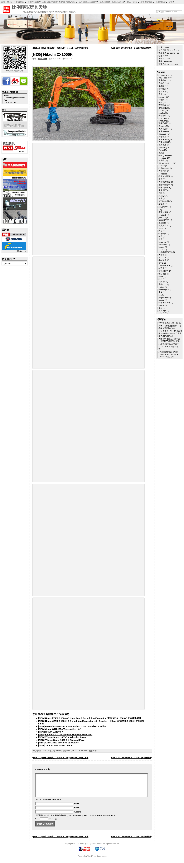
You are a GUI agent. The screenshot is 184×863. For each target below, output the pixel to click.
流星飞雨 (162, 311)
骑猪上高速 (163, 187)
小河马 (161, 91)
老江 (160, 239)
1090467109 (10, 101)
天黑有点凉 (163, 129)
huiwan (162, 247)
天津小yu (162, 80)
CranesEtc (163, 75)
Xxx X (161, 228)
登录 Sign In (164, 47)
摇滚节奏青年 (164, 185)
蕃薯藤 (161, 86)
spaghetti (162, 215)
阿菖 (160, 231)
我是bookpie (164, 168)
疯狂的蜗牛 (163, 207)
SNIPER (162, 148)
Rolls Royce (164, 139)
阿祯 (160, 102)
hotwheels (163, 244)
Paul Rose (42, 59)
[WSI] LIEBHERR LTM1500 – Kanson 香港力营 (168, 354)
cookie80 (162, 158)
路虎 (160, 198)
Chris (161, 263)
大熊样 (161, 255)
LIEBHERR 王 (164, 265)
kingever (162, 121)
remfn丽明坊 (164, 220)
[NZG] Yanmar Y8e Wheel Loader (55, 745)
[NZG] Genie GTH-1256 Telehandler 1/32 (59, 729)
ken (160, 295)
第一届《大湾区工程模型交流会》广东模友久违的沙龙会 (170, 325)
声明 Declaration (165, 61)
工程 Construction (50, 2)
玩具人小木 (163, 225)
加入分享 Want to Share (169, 50)
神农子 (161, 160)
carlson (162, 166)
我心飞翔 (162, 274)
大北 (160, 94)
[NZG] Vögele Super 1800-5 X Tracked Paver (61, 740)
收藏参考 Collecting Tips (169, 53)
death (161, 276)
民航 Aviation (118, 2)
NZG (69, 751)
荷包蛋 (161, 100)
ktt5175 (162, 118)
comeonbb (163, 174)
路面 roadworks (68, 2)
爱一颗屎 (162, 89)
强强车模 (162, 105)
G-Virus (162, 126)
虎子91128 (163, 284)
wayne (161, 305)
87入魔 (161, 268)
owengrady (163, 155)
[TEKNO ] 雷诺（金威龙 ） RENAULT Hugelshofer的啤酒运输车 (60, 48)
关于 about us (164, 58)
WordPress (91, 860)
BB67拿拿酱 (164, 201)
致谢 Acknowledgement (168, 64)
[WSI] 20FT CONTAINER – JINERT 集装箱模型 (131, 48)
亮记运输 (162, 115)
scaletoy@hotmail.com (14, 96)
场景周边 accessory (88, 2)
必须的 (161, 83)
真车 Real (104, 2)
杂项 (171, 2)
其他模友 (162, 137)
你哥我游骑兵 (164, 182)
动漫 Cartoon (146, 2)
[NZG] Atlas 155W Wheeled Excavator (58, 742)
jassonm (162, 217)
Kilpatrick (162, 134)
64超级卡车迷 (164, 302)
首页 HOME (6, 2)
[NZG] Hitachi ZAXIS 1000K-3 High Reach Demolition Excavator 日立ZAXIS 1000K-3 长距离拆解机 (89, 718)
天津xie (162, 131)
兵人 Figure (132, 2)
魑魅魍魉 (162, 223)
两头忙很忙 (163, 123)
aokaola (162, 97)
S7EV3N (162, 108)
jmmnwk (162, 196)
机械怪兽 (162, 260)
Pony (161, 150)
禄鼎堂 (161, 153)
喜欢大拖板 (163, 212)
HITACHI (76, 751)
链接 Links (163, 56)
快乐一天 (162, 233)
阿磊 (160, 236)
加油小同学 (163, 271)
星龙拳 (161, 204)
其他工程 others (54, 751)
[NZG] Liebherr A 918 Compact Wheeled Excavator (65, 734)
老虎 (160, 179)
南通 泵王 (163, 190)
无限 (160, 193)
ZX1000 (84, 751)
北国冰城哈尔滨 (165, 252)
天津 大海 (163, 142)
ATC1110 (162, 257)
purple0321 (163, 297)
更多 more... (22, 251)
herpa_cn (162, 242)
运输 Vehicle (33, 2)
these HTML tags (53, 804)
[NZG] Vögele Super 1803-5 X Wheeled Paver (62, 737)
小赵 (160, 308)
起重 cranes (19, 2)
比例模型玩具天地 (29, 7)
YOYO (161, 249)
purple (161, 113)
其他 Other (160, 2)
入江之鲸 (162, 171)
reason (161, 300)
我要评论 (93, 751)
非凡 (160, 279)
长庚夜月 (162, 145)
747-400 (162, 282)
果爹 (160, 292)
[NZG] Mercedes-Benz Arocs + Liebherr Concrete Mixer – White (72, 726)
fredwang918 (164, 290)
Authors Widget (165, 312)
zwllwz (161, 287)
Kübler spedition (165, 163)
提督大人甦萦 (164, 176)
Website (77, 816)
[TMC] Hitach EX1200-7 (50, 731)
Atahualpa (102, 860)
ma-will (161, 110)
